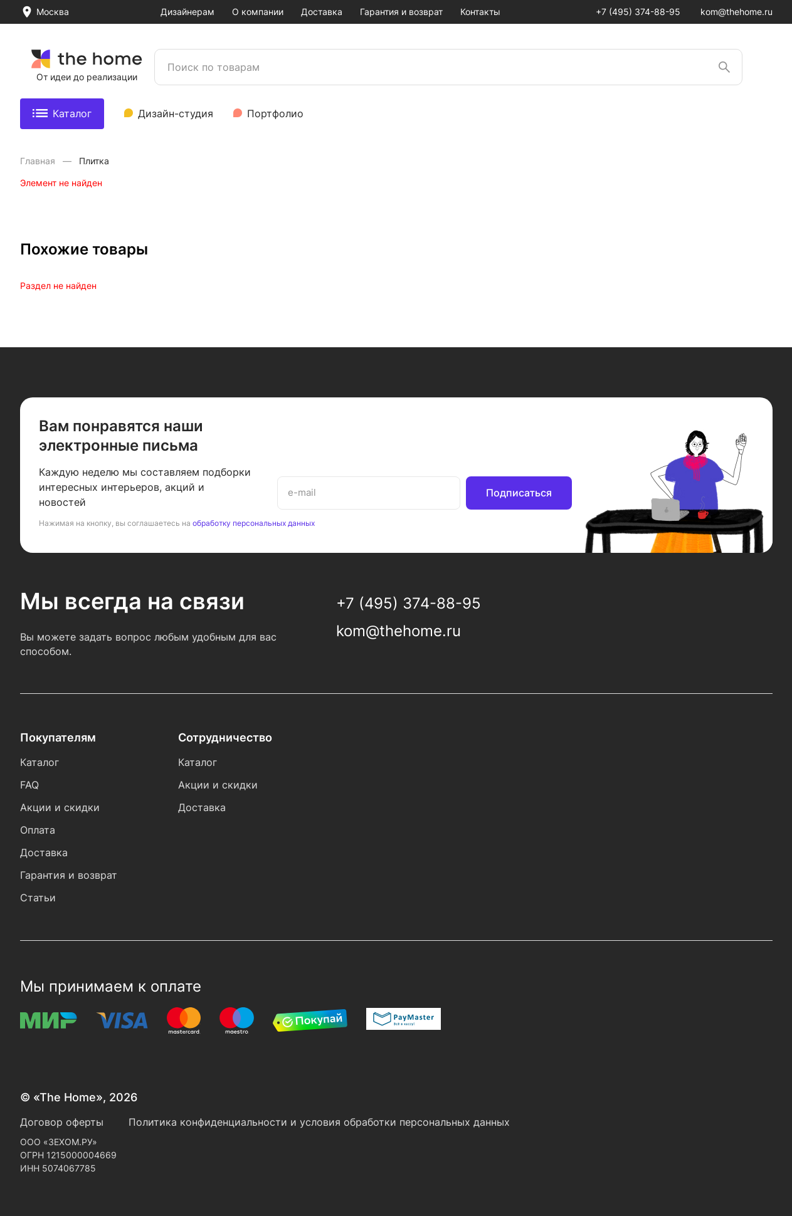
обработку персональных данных (254, 523)
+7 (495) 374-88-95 (638, 11)
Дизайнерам (187, 11)
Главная (39, 160)
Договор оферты (61, 1122)
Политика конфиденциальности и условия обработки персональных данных (319, 1122)
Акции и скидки (60, 807)
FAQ (29, 784)
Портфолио (275, 113)
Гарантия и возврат (401, 11)
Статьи (38, 897)
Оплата (37, 830)
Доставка (321, 11)
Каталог (62, 113)
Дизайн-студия (175, 113)
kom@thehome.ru (736, 11)
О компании (257, 11)
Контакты (480, 11)
